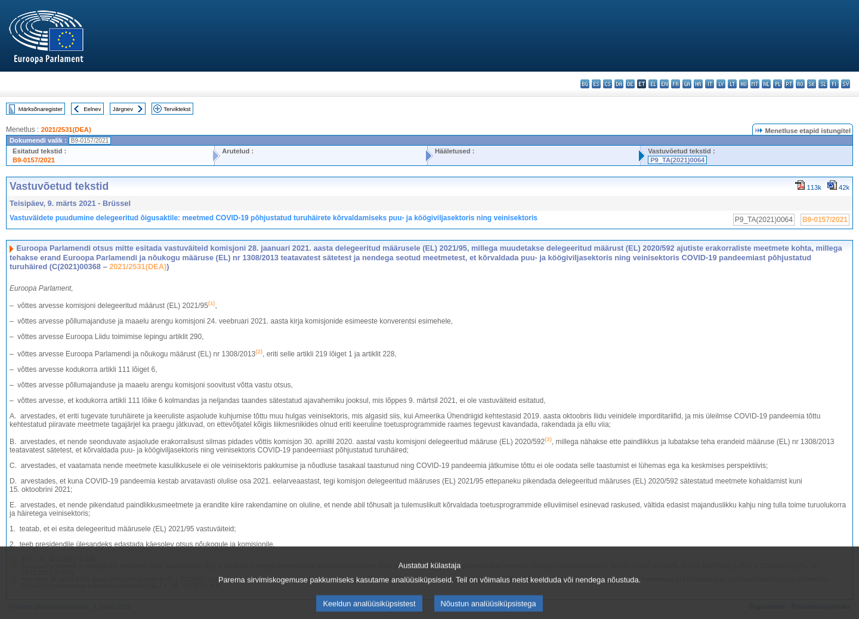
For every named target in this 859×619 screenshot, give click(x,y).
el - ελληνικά (652, 83)
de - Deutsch (630, 83)
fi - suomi (834, 83)
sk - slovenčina (811, 83)
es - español (596, 83)
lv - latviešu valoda (720, 83)
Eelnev (92, 109)
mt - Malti (754, 83)
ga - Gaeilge (686, 83)
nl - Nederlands (766, 83)
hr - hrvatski (698, 83)
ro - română (800, 83)
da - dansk (618, 83)
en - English (664, 83)
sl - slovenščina (822, 83)
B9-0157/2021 (34, 160)
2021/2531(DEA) (66, 129)
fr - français (675, 83)
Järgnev (123, 109)
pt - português (788, 83)
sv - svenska (845, 83)
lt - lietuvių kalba (732, 83)
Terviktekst (176, 109)
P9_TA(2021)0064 (677, 160)
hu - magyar (743, 83)
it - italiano (709, 83)
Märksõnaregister (40, 109)
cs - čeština (607, 83)
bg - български (584, 83)
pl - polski (777, 83)
